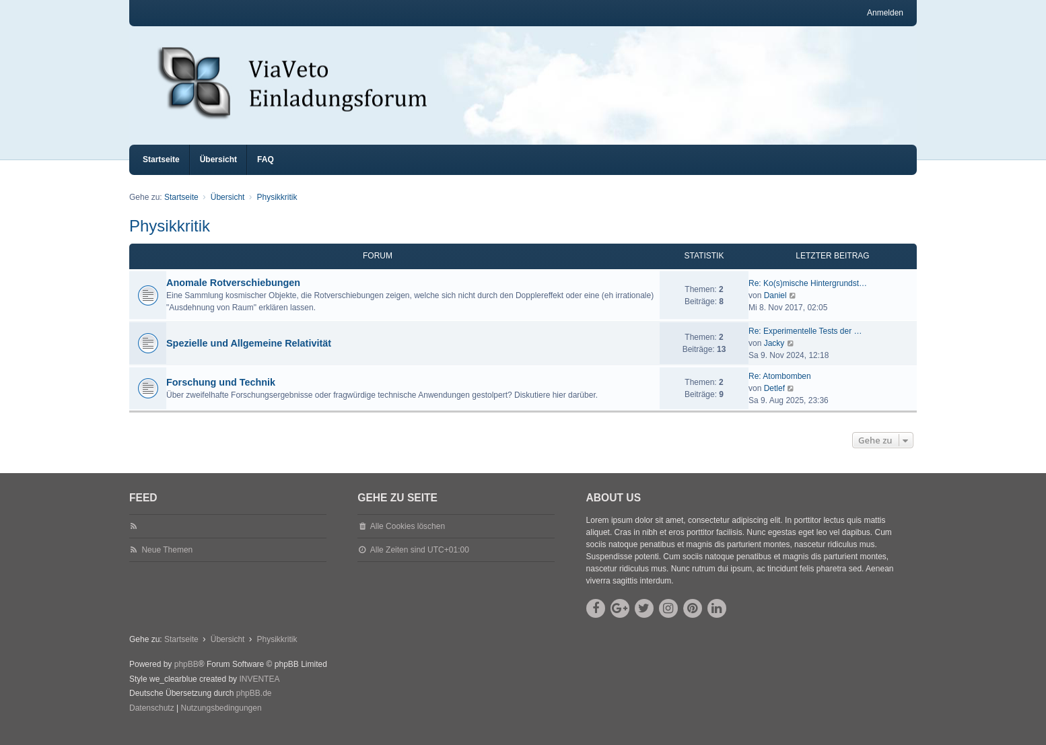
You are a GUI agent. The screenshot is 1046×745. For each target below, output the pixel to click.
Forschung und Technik (220, 394)
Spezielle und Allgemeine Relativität (248, 355)
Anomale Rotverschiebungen (233, 294)
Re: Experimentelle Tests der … (805, 343)
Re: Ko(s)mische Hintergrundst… (807, 295)
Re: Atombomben (779, 388)
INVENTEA (259, 691)
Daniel (775, 307)
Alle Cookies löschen (407, 538)
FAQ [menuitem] (265, 171)
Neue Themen (167, 562)
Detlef (774, 400)
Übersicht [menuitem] (218, 171)
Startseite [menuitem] (161, 171)
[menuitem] (151, 720)
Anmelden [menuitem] (885, 12)
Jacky (774, 355)
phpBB (186, 676)
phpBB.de (254, 705)
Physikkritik (169, 238)
